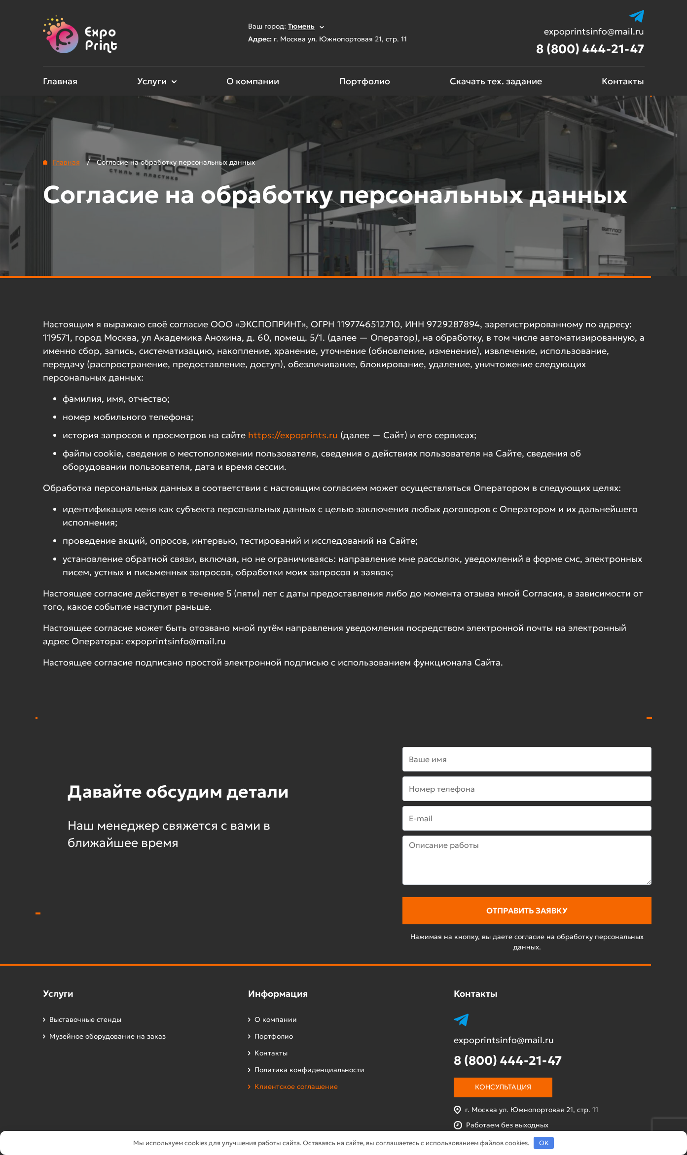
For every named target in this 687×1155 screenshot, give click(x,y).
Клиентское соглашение (296, 1086)
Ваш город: (286, 26)
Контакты (623, 81)
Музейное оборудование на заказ (107, 1036)
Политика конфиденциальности (309, 1069)
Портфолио (364, 81)
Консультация (503, 1087)
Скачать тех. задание (496, 81)
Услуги (152, 81)
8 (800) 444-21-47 (590, 49)
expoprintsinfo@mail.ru (594, 31)
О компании (252, 81)
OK (544, 1143)
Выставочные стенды (85, 1019)
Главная (60, 81)
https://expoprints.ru (293, 435)
